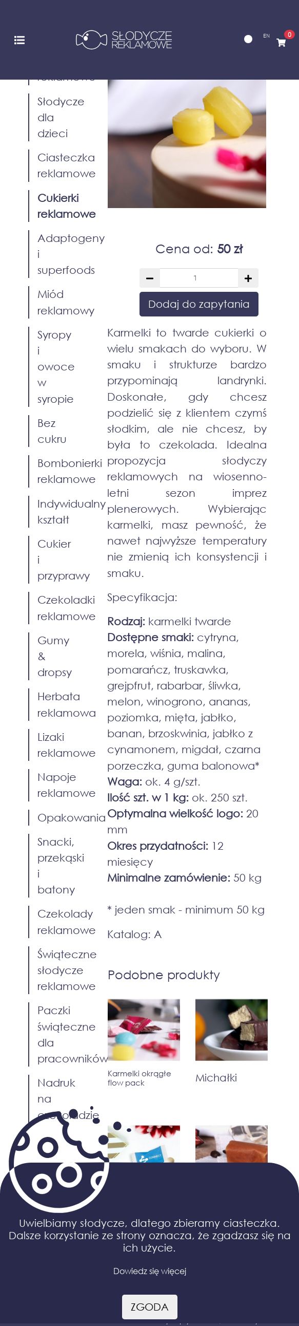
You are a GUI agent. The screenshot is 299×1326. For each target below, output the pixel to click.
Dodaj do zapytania (199, 304)
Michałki (216, 1078)
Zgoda (150, 1307)
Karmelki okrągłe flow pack (139, 1078)
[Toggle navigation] (19, 39)
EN (266, 35)
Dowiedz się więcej (149, 1270)
